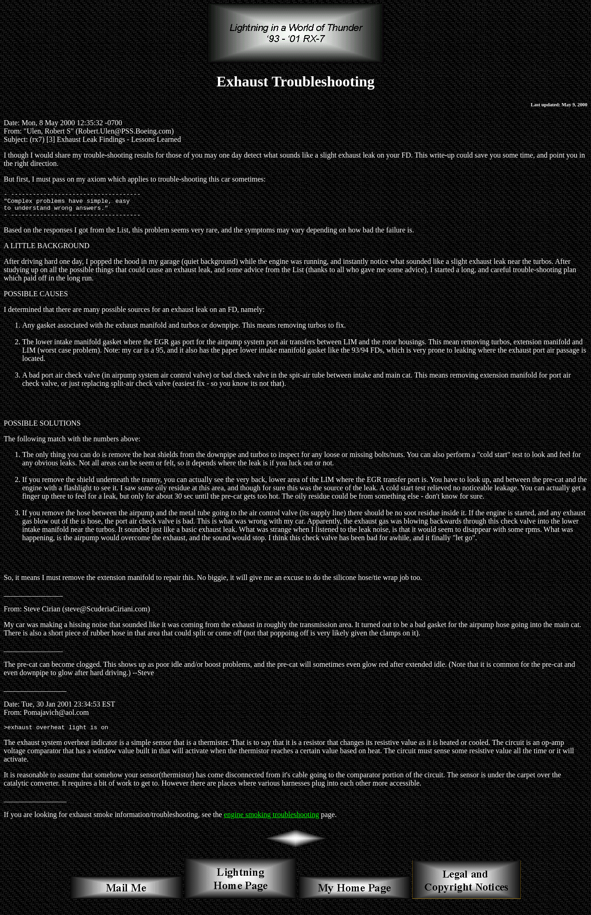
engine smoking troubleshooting (271, 821)
